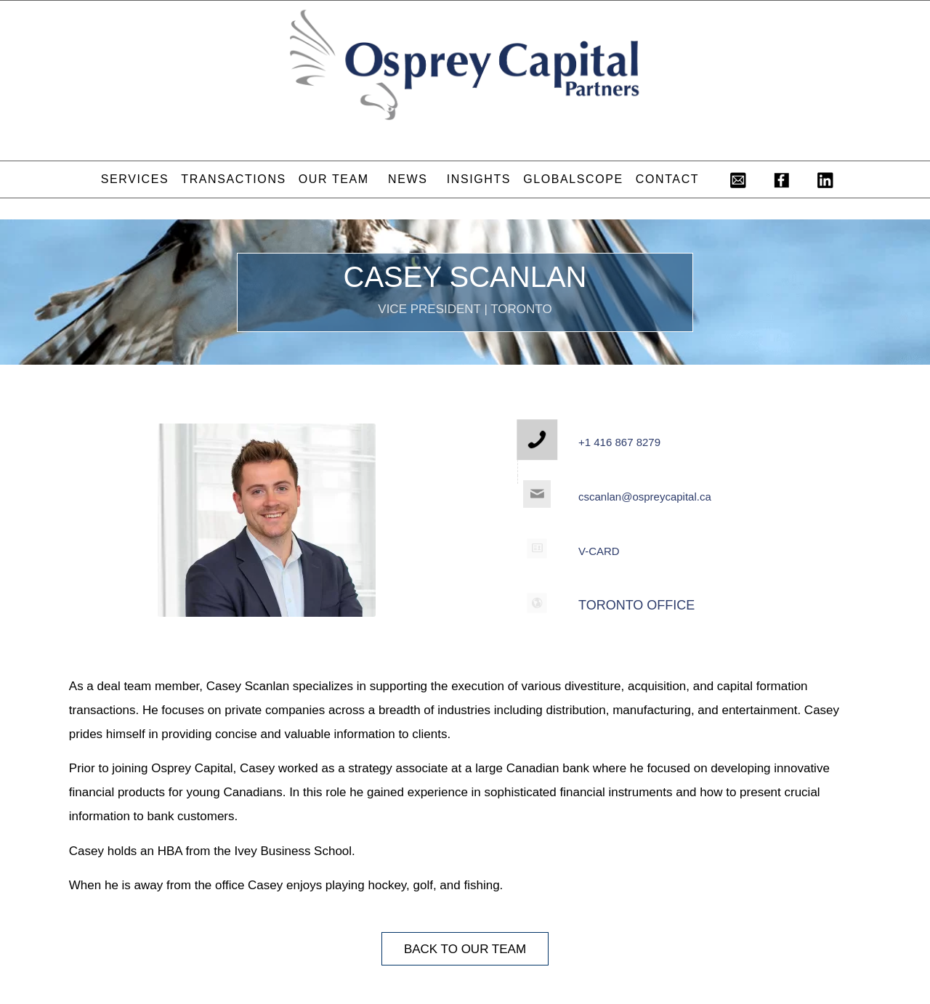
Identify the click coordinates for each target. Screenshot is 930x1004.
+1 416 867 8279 (619, 442)
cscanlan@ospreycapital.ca (644, 496)
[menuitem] (134, 179)
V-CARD (599, 551)
